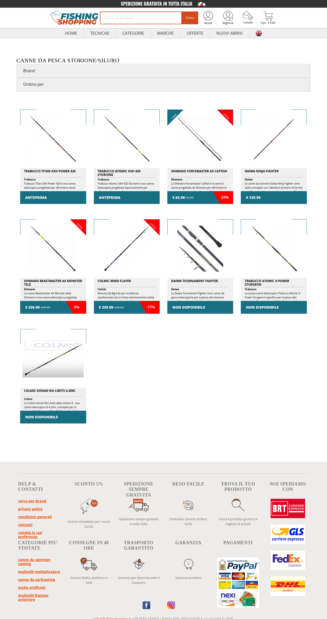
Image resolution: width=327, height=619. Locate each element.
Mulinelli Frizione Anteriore (33, 597)
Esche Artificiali (31, 587)
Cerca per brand (32, 501)
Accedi (208, 17)
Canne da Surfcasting (36, 579)
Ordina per (33, 84)
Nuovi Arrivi (229, 33)
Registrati (228, 17)
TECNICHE (99, 33)
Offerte (195, 33)
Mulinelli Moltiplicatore (39, 571)
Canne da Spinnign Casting (34, 561)
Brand (29, 71)
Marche (165, 33)
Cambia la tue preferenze (30, 534)
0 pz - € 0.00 (268, 18)
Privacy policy (30, 508)
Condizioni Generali (35, 516)
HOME (71, 33)
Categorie (133, 33)
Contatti (248, 17)
